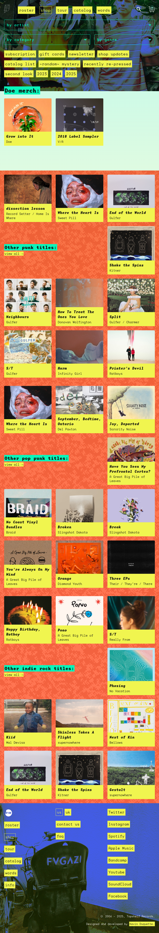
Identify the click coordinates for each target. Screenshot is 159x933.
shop (46, 10)
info (9, 885)
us (59, 812)
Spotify (116, 836)
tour (62, 10)
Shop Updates (113, 53)
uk (68, 812)
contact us (68, 824)
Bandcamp (117, 860)
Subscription (20, 53)
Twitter (116, 812)
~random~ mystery (59, 63)
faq (60, 836)
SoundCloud (119, 884)
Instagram (118, 824)
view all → (14, 254)
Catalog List (20, 63)
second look (19, 73)
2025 (71, 73)
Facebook (117, 896)
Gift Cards (52, 53)
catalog (82, 10)
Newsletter (81, 53)
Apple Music (121, 848)
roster (26, 10)
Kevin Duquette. (142, 924)
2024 (56, 73)
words (104, 10)
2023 (42, 73)
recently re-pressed (107, 63)
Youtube (116, 872)
